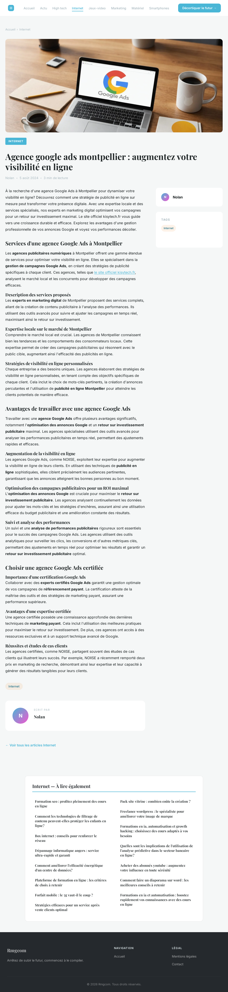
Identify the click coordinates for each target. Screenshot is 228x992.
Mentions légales (184, 956)
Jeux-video (97, 8)
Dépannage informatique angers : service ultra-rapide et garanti (67, 852)
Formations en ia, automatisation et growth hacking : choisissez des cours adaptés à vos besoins (154, 831)
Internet (77, 8)
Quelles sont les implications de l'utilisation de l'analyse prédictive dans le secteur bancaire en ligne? (156, 851)
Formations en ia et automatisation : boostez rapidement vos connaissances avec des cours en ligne (155, 900)
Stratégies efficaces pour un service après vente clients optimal (67, 907)
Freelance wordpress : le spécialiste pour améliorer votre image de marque (152, 813)
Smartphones (159, 8)
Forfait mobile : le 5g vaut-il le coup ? (64, 895)
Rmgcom (16, 950)
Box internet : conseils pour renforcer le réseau (66, 838)
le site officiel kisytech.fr (114, 272)
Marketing (118, 8)
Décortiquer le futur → (199, 8)
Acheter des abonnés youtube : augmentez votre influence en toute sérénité (152, 867)
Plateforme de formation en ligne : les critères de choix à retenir (70, 882)
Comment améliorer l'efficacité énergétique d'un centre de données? (69, 867)
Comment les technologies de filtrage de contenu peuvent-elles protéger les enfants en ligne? (70, 821)
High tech (59, 8)
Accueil (29, 8)
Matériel (138, 8)
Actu (43, 8)
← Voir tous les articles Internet (30, 745)
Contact (177, 964)
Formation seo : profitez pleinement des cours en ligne (70, 803)
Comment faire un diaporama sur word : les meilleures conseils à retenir (154, 882)
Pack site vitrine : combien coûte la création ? (155, 801)
